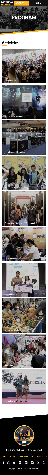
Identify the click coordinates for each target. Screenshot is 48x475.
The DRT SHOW (8, 456)
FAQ (32, 456)
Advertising (23, 456)
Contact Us (42, 456)
